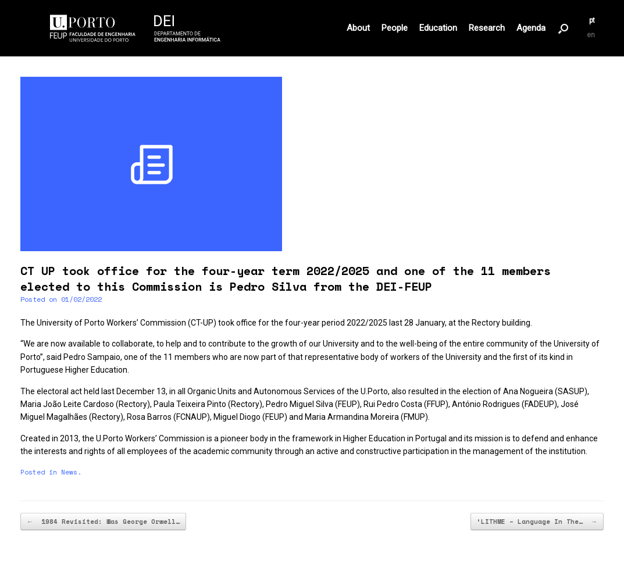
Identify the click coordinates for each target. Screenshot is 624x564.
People (394, 28)
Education (438, 28)
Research (487, 28)
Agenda (530, 28)
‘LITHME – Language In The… (537, 522)
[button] (563, 28)
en (591, 34)
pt (592, 20)
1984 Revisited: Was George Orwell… (103, 522)
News (69, 472)
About (358, 28)
